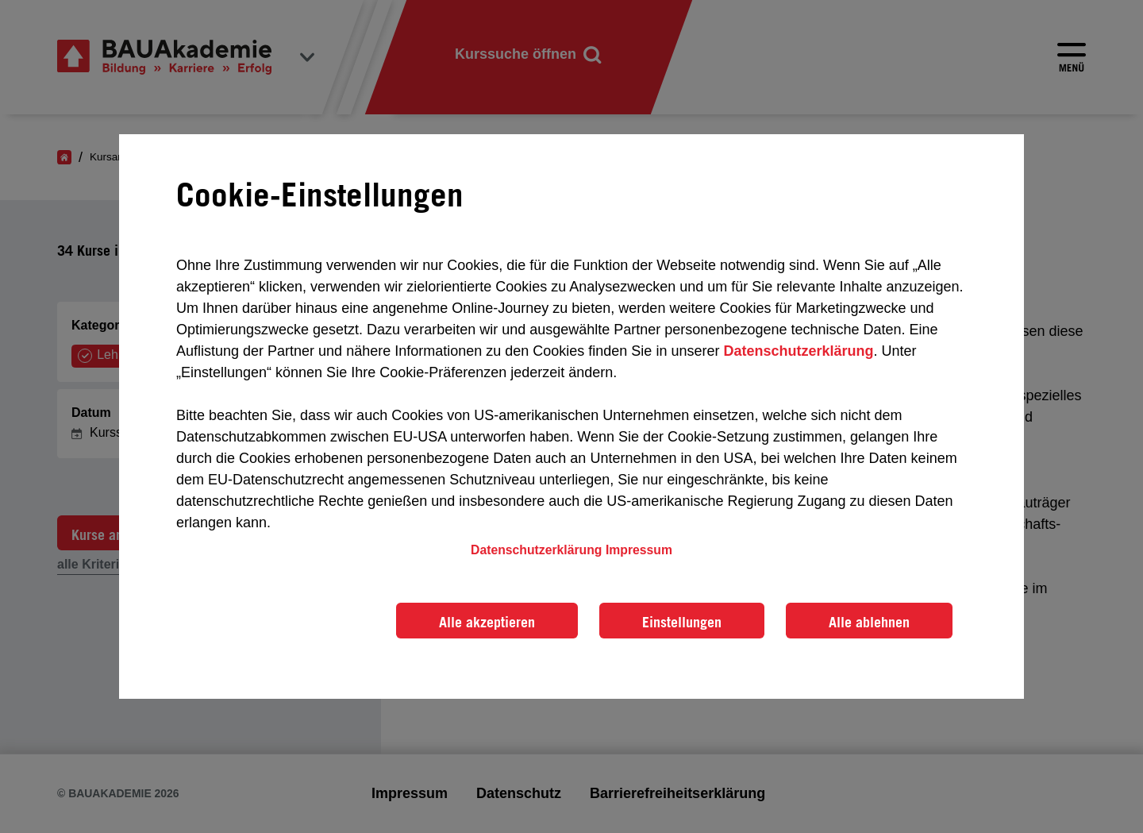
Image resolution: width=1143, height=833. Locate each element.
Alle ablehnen (869, 622)
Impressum (639, 550)
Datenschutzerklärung (798, 351)
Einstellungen (682, 622)
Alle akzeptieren (487, 622)
